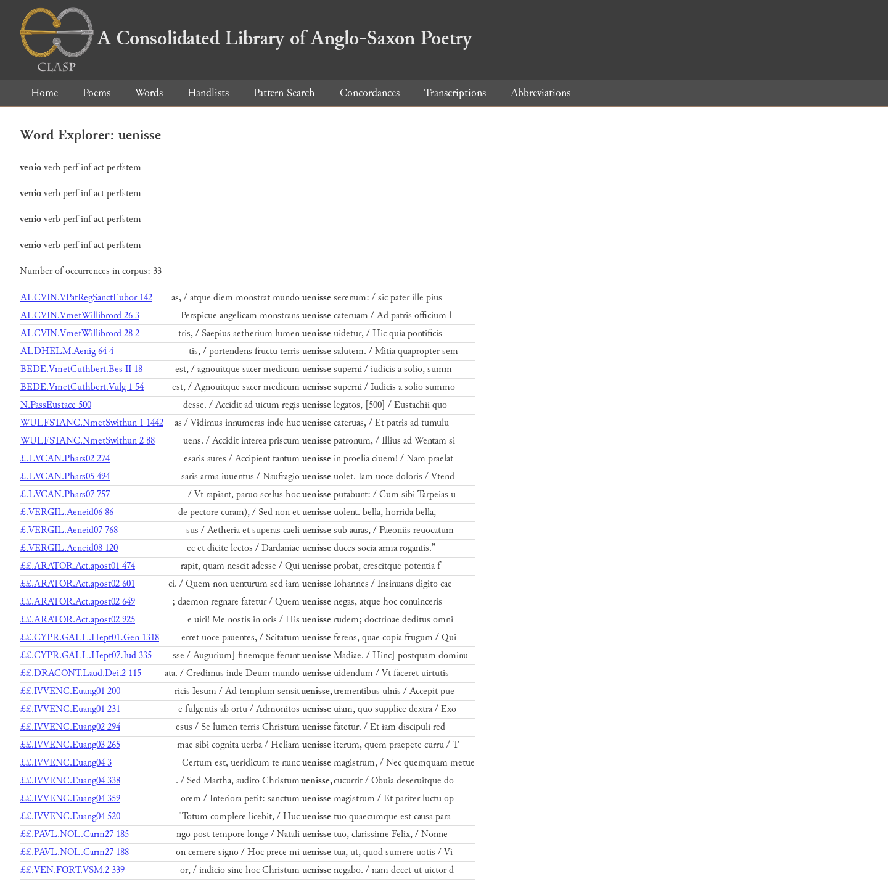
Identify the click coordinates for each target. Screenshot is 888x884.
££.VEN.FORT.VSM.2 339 (72, 870)
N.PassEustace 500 (55, 405)
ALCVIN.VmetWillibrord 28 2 (79, 333)
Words (149, 93)
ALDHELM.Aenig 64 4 (66, 351)
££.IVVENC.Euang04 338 (70, 781)
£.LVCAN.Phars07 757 (65, 494)
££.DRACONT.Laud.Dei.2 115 (80, 673)
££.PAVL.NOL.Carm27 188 (74, 852)
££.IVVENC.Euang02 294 (70, 727)
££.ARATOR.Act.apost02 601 (77, 584)
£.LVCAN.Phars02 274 (65, 459)
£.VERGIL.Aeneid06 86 (66, 512)
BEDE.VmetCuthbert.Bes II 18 (81, 369)
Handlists (208, 93)
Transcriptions (455, 93)
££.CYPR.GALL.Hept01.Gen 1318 (89, 637)
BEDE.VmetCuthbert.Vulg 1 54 (82, 387)
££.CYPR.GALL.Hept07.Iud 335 (86, 655)
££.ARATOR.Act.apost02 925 (77, 620)
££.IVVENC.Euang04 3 (66, 763)
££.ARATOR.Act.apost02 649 (77, 602)
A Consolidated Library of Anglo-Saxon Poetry (246, 38)
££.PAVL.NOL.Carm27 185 (74, 834)
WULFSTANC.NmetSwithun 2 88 (87, 441)
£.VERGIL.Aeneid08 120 (69, 548)
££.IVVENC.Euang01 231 (70, 709)
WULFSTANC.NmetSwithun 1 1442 (91, 423)
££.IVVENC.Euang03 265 (70, 745)
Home (44, 93)
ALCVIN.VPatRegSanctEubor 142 (86, 298)
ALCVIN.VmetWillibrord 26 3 (79, 315)
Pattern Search (284, 93)
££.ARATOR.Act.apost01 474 (77, 566)
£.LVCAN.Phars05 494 (65, 476)
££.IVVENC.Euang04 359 (70, 798)
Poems (96, 93)
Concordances (370, 93)
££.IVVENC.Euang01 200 (70, 691)
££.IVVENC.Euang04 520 (70, 816)
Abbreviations (540, 93)
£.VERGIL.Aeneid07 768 (69, 530)
